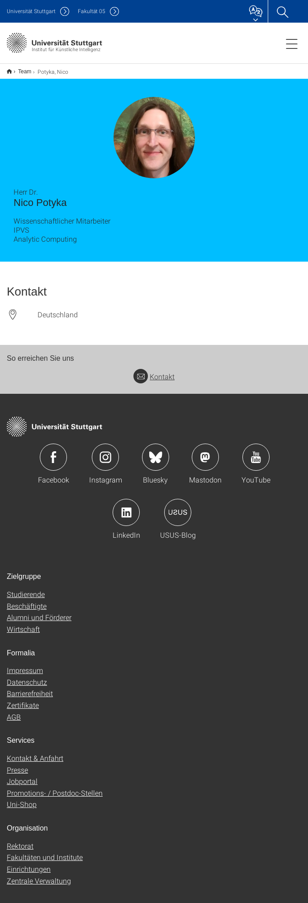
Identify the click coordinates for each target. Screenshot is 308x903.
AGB (14, 711)
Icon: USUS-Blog (177, 506)
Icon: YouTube (256, 451)
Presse (17, 764)
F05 (91, 11)
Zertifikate (23, 699)
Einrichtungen (29, 863)
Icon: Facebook (53, 451)
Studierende (26, 588)
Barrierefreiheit (30, 687)
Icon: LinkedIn (126, 506)
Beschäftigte (27, 600)
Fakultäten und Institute (45, 851)
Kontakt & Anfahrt (35, 752)
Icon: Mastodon (205, 451)
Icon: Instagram (105, 451)
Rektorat (20, 840)
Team (19, 68)
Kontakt (154, 370)
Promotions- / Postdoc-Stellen (55, 787)
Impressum (25, 664)
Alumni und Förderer (39, 611)
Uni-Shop (22, 798)
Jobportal (22, 775)
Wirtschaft (23, 623)
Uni (31, 11)
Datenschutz (27, 676)
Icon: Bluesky (155, 451)
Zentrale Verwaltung (39, 874)
